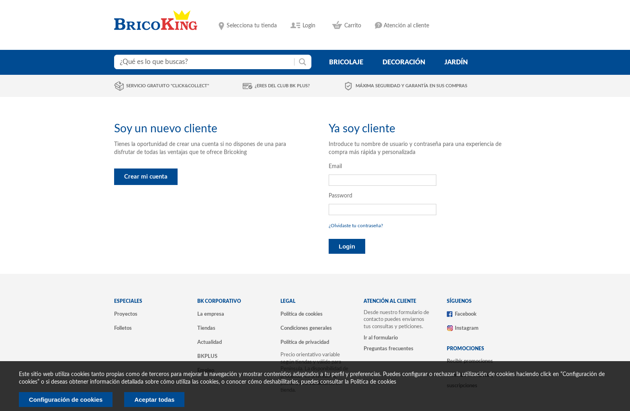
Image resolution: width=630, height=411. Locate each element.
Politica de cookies (373, 382)
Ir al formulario (381, 337)
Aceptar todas (154, 399)
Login (309, 26)
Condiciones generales (306, 328)
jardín (456, 62)
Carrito (352, 26)
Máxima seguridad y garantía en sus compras (411, 86)
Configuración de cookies (65, 399)
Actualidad (209, 342)
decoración (403, 62)
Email (335, 166)
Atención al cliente (406, 26)
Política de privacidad (304, 342)
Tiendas (206, 328)
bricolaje (346, 62)
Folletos (123, 328)
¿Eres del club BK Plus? (282, 86)
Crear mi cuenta (146, 177)
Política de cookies (301, 314)
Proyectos (125, 314)
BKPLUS (207, 356)
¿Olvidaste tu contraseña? (356, 225)
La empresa (210, 314)
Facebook (466, 314)
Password (340, 196)
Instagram (467, 328)
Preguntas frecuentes (388, 348)
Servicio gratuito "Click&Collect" (167, 86)
